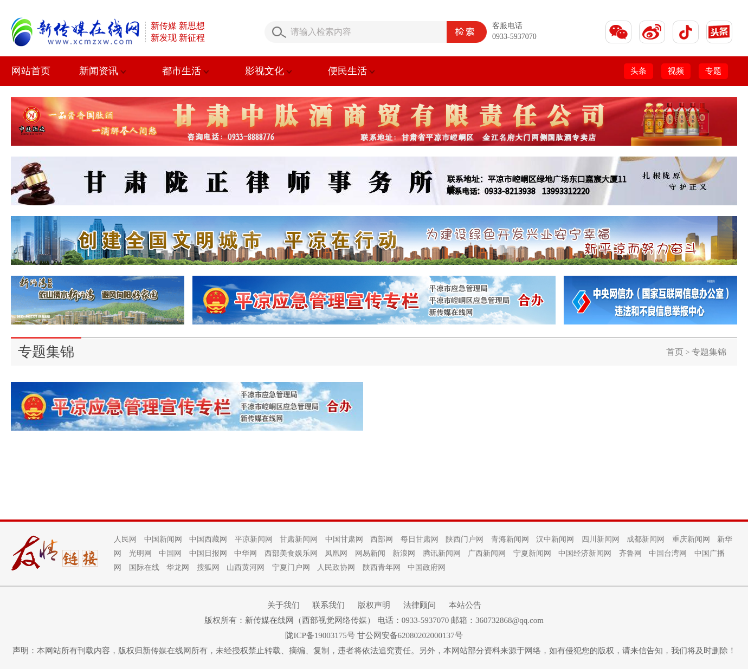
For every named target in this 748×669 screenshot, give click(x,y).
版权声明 (374, 605)
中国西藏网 (208, 539)
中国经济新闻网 (584, 553)
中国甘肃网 (344, 539)
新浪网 (403, 553)
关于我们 (283, 605)
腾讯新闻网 (442, 553)
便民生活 (351, 71)
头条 (638, 71)
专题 (713, 71)
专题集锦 (709, 351)
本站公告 (465, 605)
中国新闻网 (163, 539)
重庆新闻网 (691, 539)
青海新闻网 (510, 539)
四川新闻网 (601, 539)
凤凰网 (336, 553)
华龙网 (177, 567)
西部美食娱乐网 (291, 553)
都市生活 (185, 71)
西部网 (381, 539)
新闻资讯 (102, 71)
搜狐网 (208, 567)
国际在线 (144, 567)
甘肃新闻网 (299, 539)
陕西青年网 (382, 567)
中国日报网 (208, 553)
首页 (674, 351)
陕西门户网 (464, 539)
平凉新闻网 (254, 539)
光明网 (140, 553)
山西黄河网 (246, 567)
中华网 (245, 553)
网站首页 (30, 71)
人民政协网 (336, 567)
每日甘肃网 (420, 539)
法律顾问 (419, 605)
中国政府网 (427, 567)
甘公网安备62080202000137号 (410, 635)
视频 (676, 71)
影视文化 (268, 71)
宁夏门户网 (291, 567)
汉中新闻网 (555, 539)
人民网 (125, 539)
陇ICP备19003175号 (319, 635)
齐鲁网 (630, 553)
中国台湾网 (668, 553)
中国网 (170, 553)
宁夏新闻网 (532, 553)
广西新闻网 (487, 553)
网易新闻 (370, 553)
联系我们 (328, 605)
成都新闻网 (646, 539)
